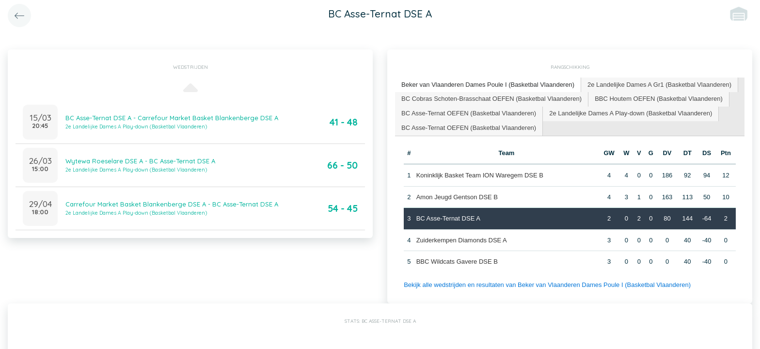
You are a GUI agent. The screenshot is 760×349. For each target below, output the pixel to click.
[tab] (488, 85)
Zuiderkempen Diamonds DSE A (461, 240)
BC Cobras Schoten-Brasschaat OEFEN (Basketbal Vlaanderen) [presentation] (491, 98)
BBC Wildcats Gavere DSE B (457, 261)
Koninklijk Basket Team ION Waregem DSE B (479, 175)
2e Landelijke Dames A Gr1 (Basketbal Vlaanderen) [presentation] (659, 84)
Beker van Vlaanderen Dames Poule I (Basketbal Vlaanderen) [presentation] (487, 84)
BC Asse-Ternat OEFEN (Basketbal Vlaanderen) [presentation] (468, 113)
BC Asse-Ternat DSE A (448, 218)
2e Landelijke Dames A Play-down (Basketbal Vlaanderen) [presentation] (630, 113)
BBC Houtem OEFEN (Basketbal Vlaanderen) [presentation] (659, 98)
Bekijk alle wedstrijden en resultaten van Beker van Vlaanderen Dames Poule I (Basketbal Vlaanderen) (547, 284)
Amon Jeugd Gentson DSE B (457, 197)
